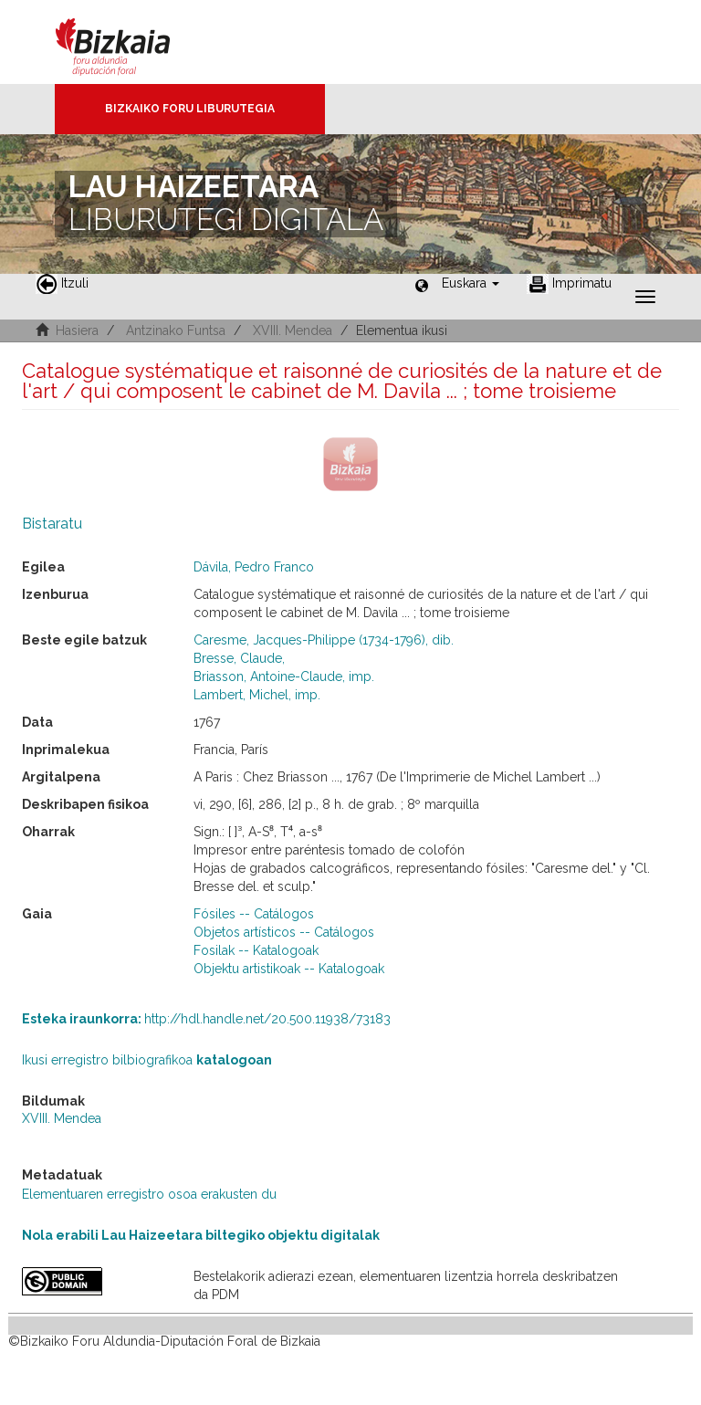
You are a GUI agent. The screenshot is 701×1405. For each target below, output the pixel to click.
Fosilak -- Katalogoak (256, 950)
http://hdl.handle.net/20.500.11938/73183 (206, 1019)
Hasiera (77, 330)
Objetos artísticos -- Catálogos (284, 932)
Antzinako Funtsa (175, 330)
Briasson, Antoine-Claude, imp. (284, 676)
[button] (470, 283)
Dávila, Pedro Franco (254, 567)
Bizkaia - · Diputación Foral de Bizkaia (132, 42)
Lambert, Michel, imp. (257, 694)
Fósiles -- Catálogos (254, 914)
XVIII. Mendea (292, 330)
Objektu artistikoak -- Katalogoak (289, 968)
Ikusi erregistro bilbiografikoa (147, 1060)
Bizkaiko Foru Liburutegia (190, 108)
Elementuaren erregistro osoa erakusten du (149, 1194)
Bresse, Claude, (239, 658)
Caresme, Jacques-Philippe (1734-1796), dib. (324, 640)
